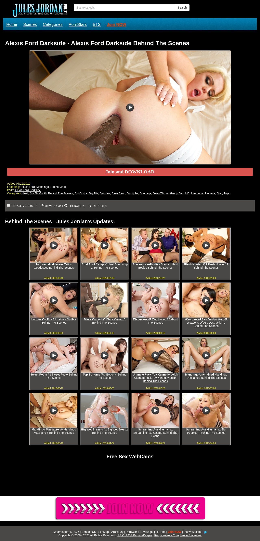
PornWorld (132, 531)
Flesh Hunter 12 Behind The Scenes (206, 266)
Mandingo (42, 186)
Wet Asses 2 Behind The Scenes (155, 321)
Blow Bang (118, 193)
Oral (219, 193)
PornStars (78, 24)
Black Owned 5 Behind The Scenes (104, 321)
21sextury (117, 531)
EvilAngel (147, 531)
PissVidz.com (192, 531)
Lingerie (210, 193)
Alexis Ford (28, 186)
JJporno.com (61, 531)
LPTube (161, 531)
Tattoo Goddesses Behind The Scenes (54, 266)
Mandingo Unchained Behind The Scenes (206, 376)
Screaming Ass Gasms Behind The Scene (155, 433)
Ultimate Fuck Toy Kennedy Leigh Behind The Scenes (155, 378)
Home (11, 24)
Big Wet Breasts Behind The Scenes (104, 431)
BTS (97, 24)
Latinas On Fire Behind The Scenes (53, 321)
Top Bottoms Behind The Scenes (104, 376)
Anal (25, 193)
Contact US (88, 531)
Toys (227, 193)
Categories (53, 24)
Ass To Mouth (38, 193)
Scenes (30, 24)
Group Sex (177, 193)
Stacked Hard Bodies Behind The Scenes (155, 266)
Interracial (197, 193)
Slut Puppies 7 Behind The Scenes (206, 431)
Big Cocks (81, 193)
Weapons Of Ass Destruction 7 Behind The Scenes (206, 322)
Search (182, 7)
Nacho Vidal (58, 186)
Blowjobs (132, 193)
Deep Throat (161, 193)
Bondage (145, 193)
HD (187, 193)
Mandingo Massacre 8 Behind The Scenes (54, 431)
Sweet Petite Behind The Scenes (53, 376)
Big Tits (93, 193)
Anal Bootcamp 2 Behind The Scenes (105, 266)
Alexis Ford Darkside (28, 190)
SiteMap (103, 531)
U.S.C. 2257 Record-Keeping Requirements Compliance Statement (159, 535)
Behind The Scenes (60, 193)
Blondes (105, 193)
